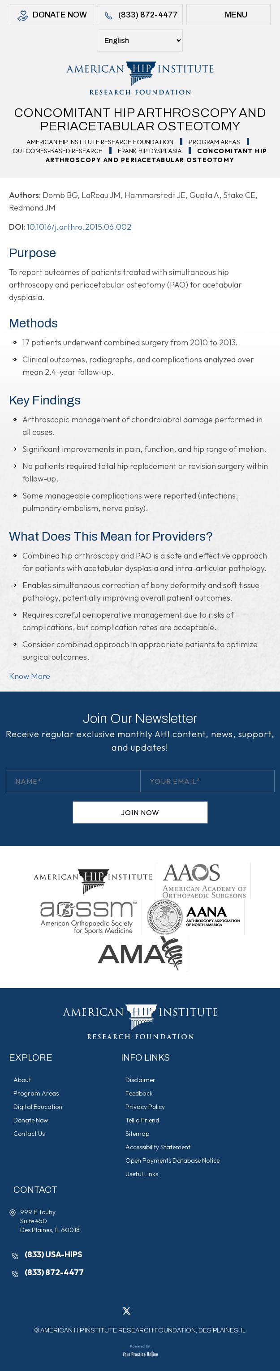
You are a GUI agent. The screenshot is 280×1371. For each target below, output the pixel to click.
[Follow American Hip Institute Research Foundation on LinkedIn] (140, 1310)
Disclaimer (140, 1080)
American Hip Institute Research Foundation (99, 142)
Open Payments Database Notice (172, 1160)
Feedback (139, 1093)
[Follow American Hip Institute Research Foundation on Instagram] (153, 1310)
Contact (35, 1190)
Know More (29, 676)
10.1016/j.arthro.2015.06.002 (79, 227)
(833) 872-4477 (140, 15)
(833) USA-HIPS (53, 1254)
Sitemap (137, 1134)
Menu (228, 15)
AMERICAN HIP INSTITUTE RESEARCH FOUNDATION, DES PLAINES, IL (143, 1330)
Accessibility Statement (157, 1147)
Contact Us (29, 1134)
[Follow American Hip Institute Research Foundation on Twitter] (127, 1310)
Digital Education (37, 1107)
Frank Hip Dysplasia (150, 151)
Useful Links (141, 1174)
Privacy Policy (145, 1107)
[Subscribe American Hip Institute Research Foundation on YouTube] (167, 1310)
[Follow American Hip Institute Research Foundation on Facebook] (113, 1310)
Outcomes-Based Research (58, 151)
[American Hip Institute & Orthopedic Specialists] (140, 78)
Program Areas (214, 142)
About (22, 1080)
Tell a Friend (142, 1120)
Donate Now (52, 15)
